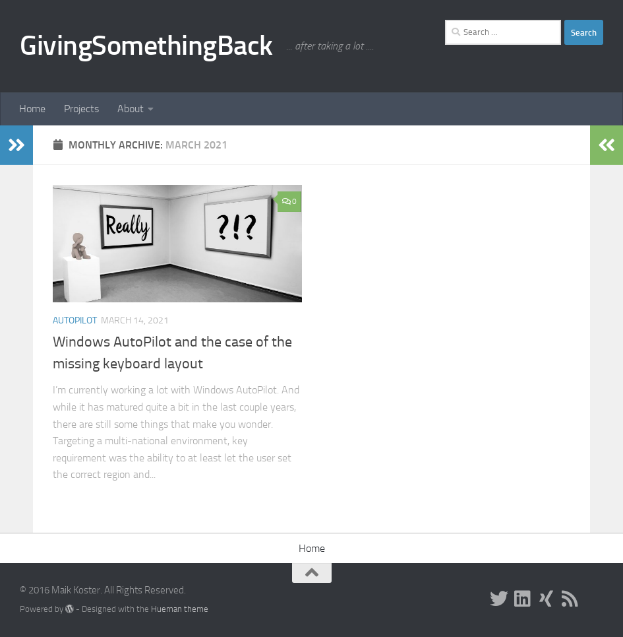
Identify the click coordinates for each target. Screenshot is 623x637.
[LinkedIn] (523, 598)
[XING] (546, 598)
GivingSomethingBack (146, 45)
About (130, 108)
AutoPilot (75, 320)
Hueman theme (179, 609)
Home (32, 108)
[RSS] (570, 598)
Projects (81, 108)
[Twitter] (499, 598)
